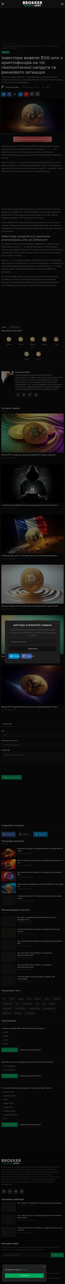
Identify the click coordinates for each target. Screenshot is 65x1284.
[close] (43, 1266)
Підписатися (33, 649)
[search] (62, 3)
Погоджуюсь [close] (24, 1275)
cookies (24, 1270)
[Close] (57, 623)
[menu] (3, 3)
